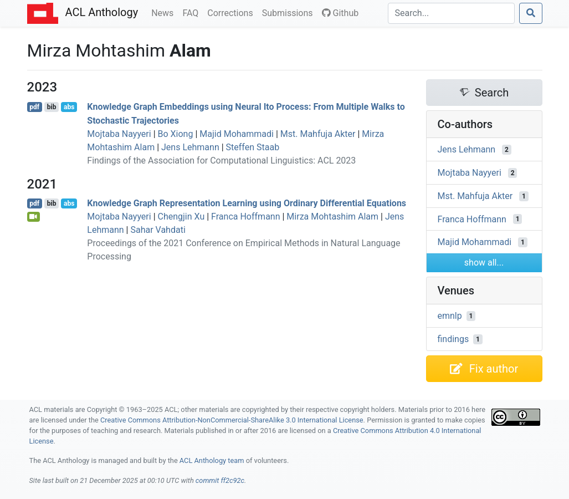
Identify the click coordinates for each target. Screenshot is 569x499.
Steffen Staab (253, 147)
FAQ (192, 12)
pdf (34, 107)
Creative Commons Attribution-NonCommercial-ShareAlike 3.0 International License (231, 420)
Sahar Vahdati (157, 230)
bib (52, 107)
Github (340, 13)
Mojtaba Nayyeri (119, 134)
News (164, 12)
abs (69, 107)
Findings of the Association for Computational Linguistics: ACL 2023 (221, 160)
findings (453, 339)
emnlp (450, 315)
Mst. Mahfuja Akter (318, 134)
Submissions (289, 12)
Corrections (232, 12)
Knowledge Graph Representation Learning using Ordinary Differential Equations (246, 203)
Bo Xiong (175, 134)
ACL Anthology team (212, 460)
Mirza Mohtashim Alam (332, 216)
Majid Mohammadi (236, 134)
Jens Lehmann (190, 147)
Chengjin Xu (181, 216)
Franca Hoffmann (245, 216)
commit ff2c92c (220, 480)
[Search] (451, 13)
